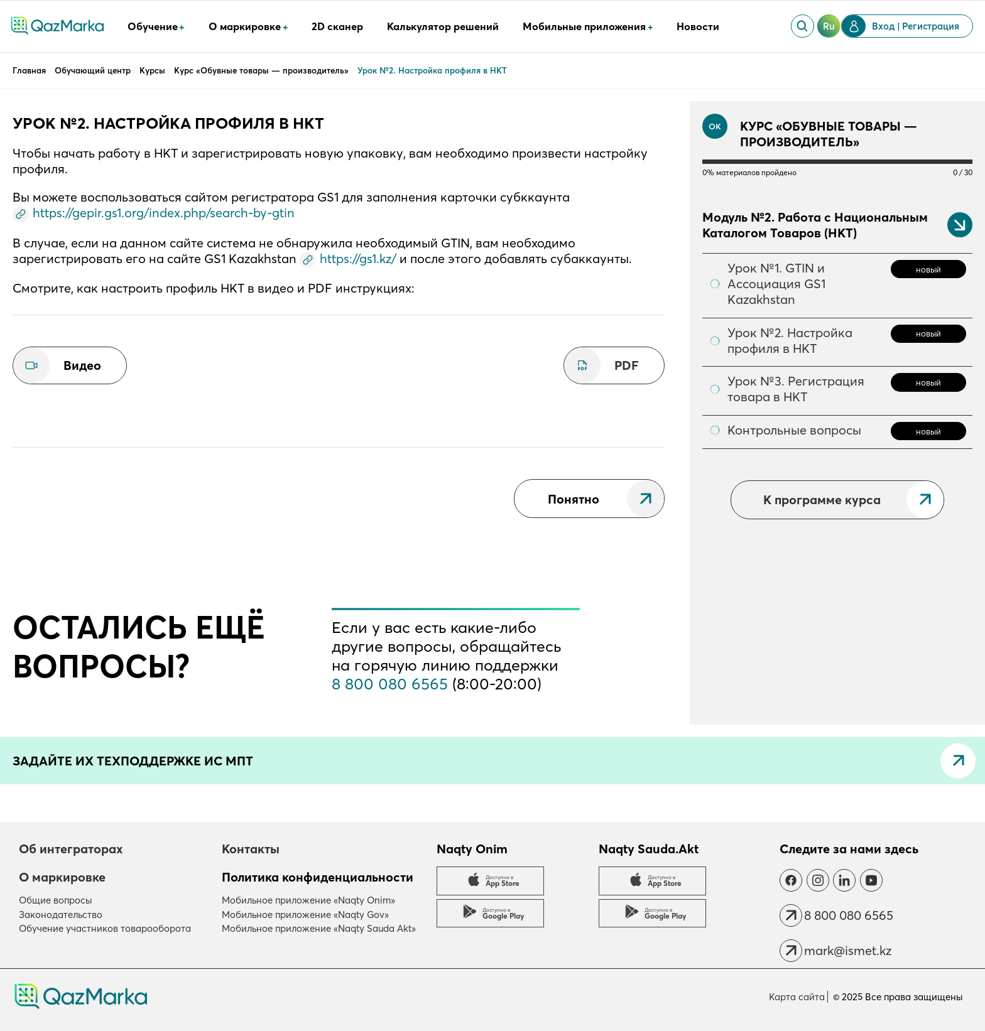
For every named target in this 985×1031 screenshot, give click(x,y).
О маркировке (62, 877)
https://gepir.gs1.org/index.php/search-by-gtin (164, 212)
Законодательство (60, 914)
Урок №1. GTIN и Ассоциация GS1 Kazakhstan (776, 283)
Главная (30, 70)
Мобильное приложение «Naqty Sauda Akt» (319, 928)
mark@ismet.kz (847, 950)
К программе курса (822, 499)
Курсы (153, 70)
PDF (626, 365)
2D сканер (337, 26)
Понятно (573, 499)
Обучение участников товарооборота (105, 928)
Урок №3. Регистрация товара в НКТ (795, 388)
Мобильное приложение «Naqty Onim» (308, 900)
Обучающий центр (94, 70)
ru (829, 26)
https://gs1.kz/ (358, 258)
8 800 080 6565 (390, 683)
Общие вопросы (55, 900)
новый (928, 269)
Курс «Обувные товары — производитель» (262, 70)
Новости (698, 26)
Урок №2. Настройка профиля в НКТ (789, 340)
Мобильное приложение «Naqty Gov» (305, 914)
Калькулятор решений (443, 26)
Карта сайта (797, 997)
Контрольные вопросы (794, 430)
